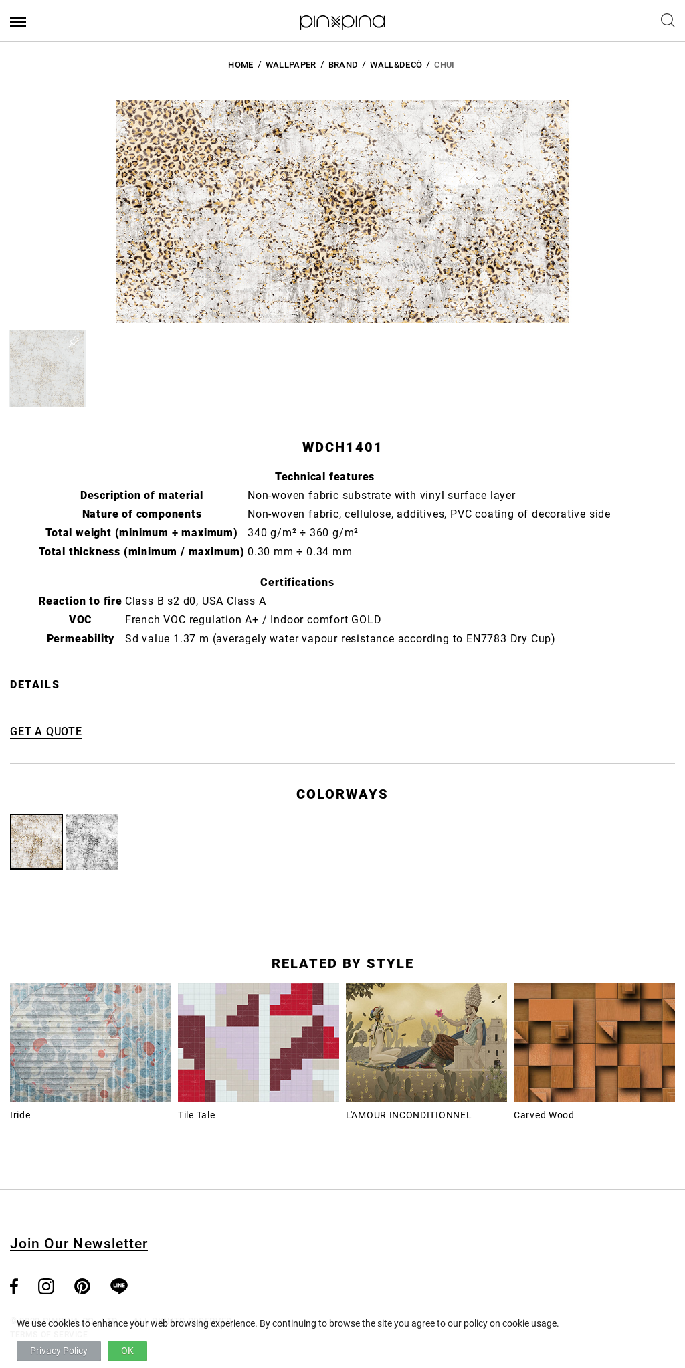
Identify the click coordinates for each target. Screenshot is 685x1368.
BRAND (343, 65)
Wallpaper (291, 65)
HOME (240, 65)
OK (127, 1350)
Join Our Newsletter (79, 1244)
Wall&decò (396, 65)
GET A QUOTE (46, 731)
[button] (47, 368)
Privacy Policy (59, 1350)
